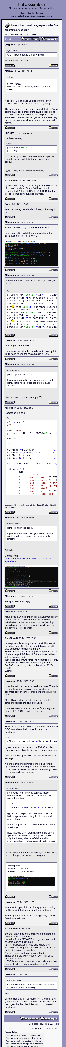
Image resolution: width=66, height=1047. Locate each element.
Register (39, 13)
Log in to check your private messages (28, 16)
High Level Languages (32, 25)
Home (22, 13)
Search (30, 13)
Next (34, 34)
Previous (19, 34)
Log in (49, 16)
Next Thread (51, 1028)
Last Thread (39, 1028)
